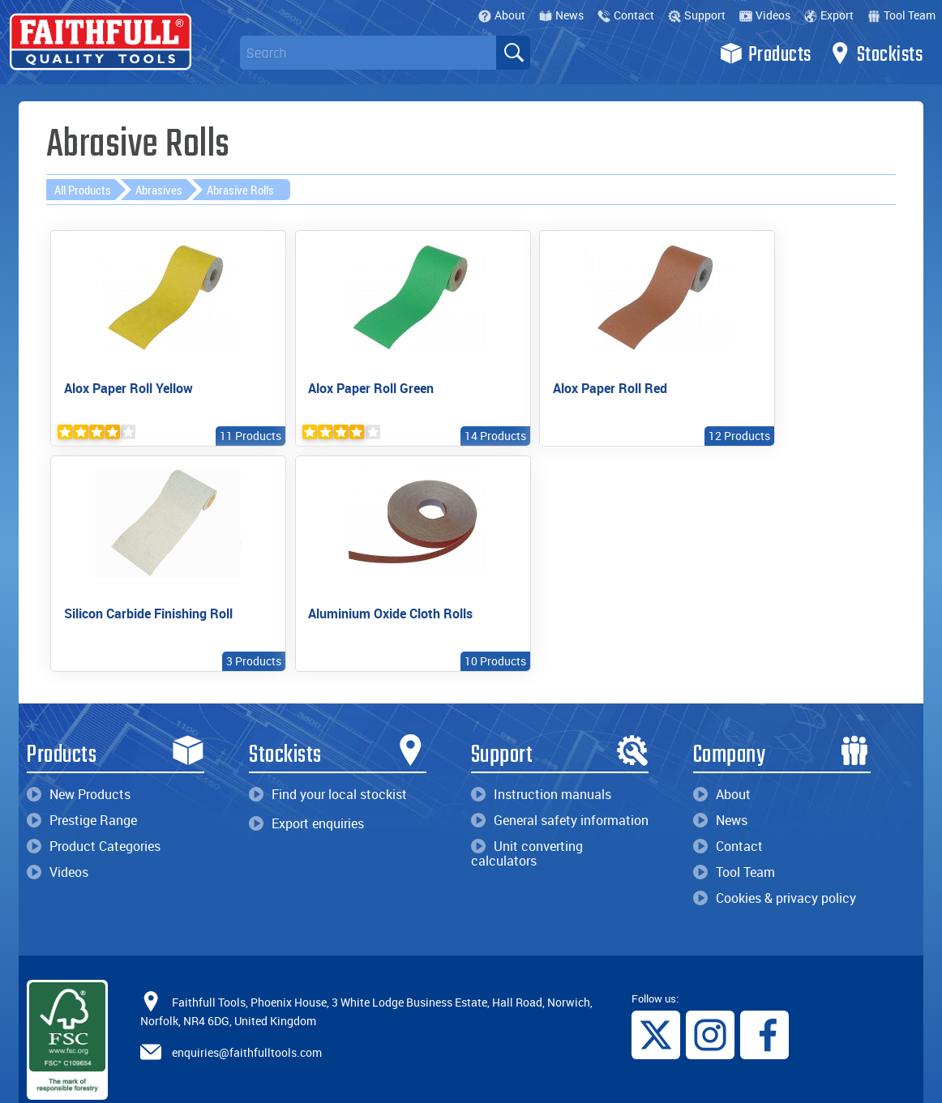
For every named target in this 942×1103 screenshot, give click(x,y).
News (561, 15)
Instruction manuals (541, 759)
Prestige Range (82, 785)
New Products (79, 759)
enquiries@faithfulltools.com (247, 1016)
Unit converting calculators (527, 818)
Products (765, 53)
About (501, 15)
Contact (625, 15)
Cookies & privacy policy (774, 863)
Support (697, 15)
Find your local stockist (328, 759)
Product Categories (94, 811)
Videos (764, 15)
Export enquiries (306, 788)
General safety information (560, 785)
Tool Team (901, 15)
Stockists (876, 53)
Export (829, 15)
